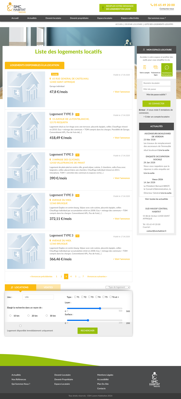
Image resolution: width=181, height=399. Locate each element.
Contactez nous (167, 9)
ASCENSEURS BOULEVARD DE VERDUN (157, 135)
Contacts (101, 389)
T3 (90, 297)
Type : (69, 297)
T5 (105, 297)
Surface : (69, 315)
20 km (33, 316)
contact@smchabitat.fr (156, 231)
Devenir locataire (53, 18)
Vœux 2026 (157, 179)
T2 (83, 297)
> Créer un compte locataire (156, 116)
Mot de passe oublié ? (156, 94)
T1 (76, 297)
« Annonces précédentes (41, 277)
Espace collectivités (130, 18)
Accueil (15, 18)
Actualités (32, 18)
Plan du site (103, 384)
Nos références (19, 379)
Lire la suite (163, 150)
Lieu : (9, 297)
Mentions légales (105, 375)
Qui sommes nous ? (157, 18)
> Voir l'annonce (121, 91)
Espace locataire (104, 18)
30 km (51, 316)
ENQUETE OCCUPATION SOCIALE (157, 158)
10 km (14, 316)
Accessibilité (103, 379)
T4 (97, 297)
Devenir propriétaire (79, 18)
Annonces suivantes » (97, 277)
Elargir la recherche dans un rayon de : (25, 308)
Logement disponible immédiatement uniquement (30, 331)
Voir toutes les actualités (156, 199)
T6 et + (114, 297)
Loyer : (68, 303)
